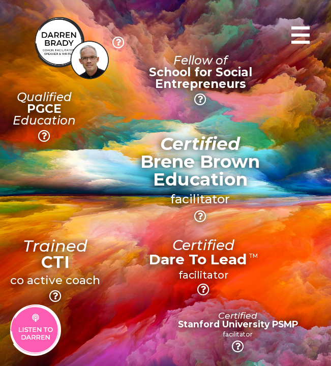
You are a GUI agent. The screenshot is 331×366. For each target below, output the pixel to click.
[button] (118, 42)
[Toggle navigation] (300, 35)
